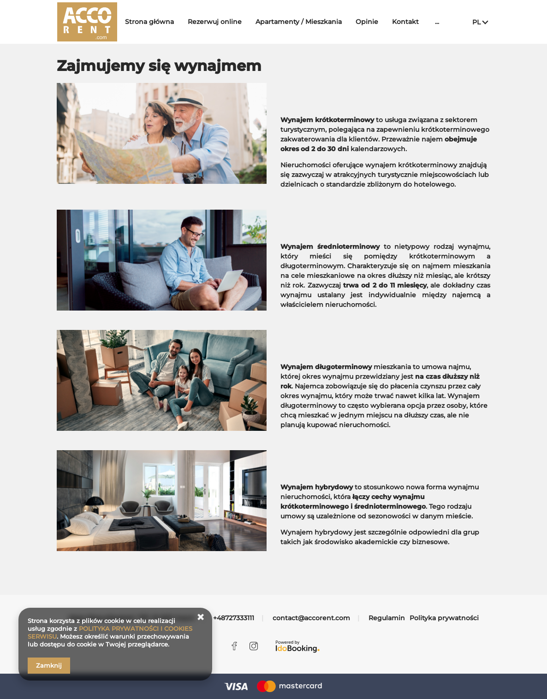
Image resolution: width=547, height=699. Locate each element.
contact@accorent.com (311, 618)
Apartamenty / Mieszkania (305, 22)
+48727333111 (233, 618)
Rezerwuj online (221, 22)
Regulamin (387, 618)
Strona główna (155, 22)
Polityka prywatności (444, 618)
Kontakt (411, 22)
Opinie (373, 22)
